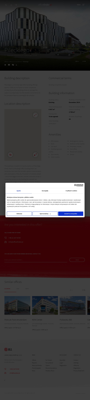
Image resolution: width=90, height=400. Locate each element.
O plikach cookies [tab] (71, 190)
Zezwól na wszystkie (70, 213)
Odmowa (19, 213)
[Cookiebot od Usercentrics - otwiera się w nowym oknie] (75, 185)
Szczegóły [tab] (45, 190)
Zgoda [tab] (19, 190)
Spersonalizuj (45, 213)
